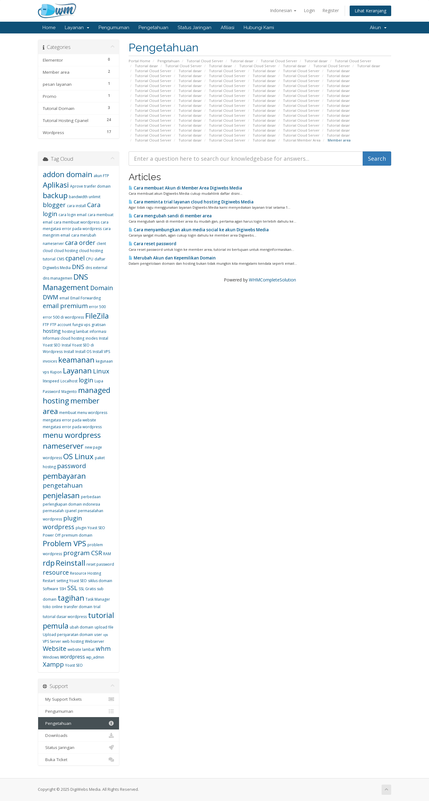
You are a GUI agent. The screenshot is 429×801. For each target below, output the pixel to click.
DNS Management (66, 282)
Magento (69, 391)
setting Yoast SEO (71, 580)
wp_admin (95, 657)
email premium (65, 306)
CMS (60, 259)
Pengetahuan (153, 27)
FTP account (60, 324)
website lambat (81, 649)
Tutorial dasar (242, 61)
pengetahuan (63, 485)
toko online (53, 606)
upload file (104, 627)
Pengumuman (114, 27)
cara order (80, 242)
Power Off (51, 535)
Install (69, 351)
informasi (98, 331)
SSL (72, 588)
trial (97, 606)
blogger (54, 205)
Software (50, 588)
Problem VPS (64, 543)
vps (105, 635)
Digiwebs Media (57, 267)
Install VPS (101, 351)
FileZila (97, 316)
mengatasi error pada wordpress (72, 426)
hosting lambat (75, 331)
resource (56, 572)
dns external (96, 267)
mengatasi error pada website (69, 420)
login (86, 380)
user (98, 634)
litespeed (51, 381)
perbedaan (91, 496)
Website (54, 648)
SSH (63, 588)
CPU (89, 259)
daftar (100, 259)
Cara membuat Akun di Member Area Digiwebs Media (185, 188)
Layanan (77, 27)
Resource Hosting (85, 573)
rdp (49, 563)
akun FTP (101, 175)
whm (103, 648)
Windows (51, 657)
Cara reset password (152, 243)
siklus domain (100, 580)
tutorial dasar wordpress (65, 616)
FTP (46, 324)
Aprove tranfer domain (90, 186)
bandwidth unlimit (84, 196)
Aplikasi (56, 185)
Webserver (94, 641)
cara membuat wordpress (77, 222)
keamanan (76, 360)
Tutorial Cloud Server (205, 61)
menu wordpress (72, 435)
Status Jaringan (194, 27)
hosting (52, 331)
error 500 (97, 306)
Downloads (78, 735)
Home (48, 27)
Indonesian (283, 10)
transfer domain (78, 606)
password (71, 466)
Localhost (68, 381)
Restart (49, 580)
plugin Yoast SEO (90, 527)
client (101, 243)
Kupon (56, 372)
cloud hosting (66, 250)
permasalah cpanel (60, 510)
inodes (92, 338)
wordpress (72, 656)
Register (330, 10)
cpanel (75, 258)
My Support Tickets (78, 699)
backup (55, 195)
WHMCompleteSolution (272, 280)
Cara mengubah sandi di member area (170, 216)
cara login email (72, 214)
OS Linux (78, 456)
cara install (76, 205)
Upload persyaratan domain (68, 634)
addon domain (67, 174)
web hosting (73, 641)
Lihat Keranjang (370, 11)
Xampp (53, 664)
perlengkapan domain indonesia (71, 504)
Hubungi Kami (259, 27)
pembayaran (64, 476)
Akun (378, 27)
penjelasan (61, 495)
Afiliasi (227, 27)
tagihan (71, 598)
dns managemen (57, 278)
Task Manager (98, 599)
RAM (107, 553)
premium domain (77, 535)
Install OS (83, 351)
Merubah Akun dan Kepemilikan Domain (172, 258)
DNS (78, 267)
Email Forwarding (85, 298)
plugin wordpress (62, 522)
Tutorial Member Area (302, 140)
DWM (50, 297)
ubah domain (81, 627)
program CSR (82, 553)
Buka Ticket (78, 759)
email (64, 298)
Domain (101, 288)
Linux (101, 371)
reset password (100, 564)
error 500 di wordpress (63, 317)
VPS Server (52, 641)
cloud (48, 250)
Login (309, 10)
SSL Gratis (87, 588)
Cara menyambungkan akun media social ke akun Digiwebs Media (199, 230)
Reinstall (70, 563)
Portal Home (139, 61)
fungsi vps (81, 324)
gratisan (98, 324)
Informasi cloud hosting (63, 338)
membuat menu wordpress (83, 412)
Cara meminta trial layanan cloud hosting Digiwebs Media (191, 202)
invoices (50, 361)
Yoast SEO (74, 665)
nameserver (63, 446)
